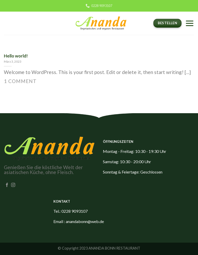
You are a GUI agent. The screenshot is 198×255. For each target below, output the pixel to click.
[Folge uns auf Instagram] (13, 185)
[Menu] (189, 23)
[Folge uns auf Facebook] (7, 185)
